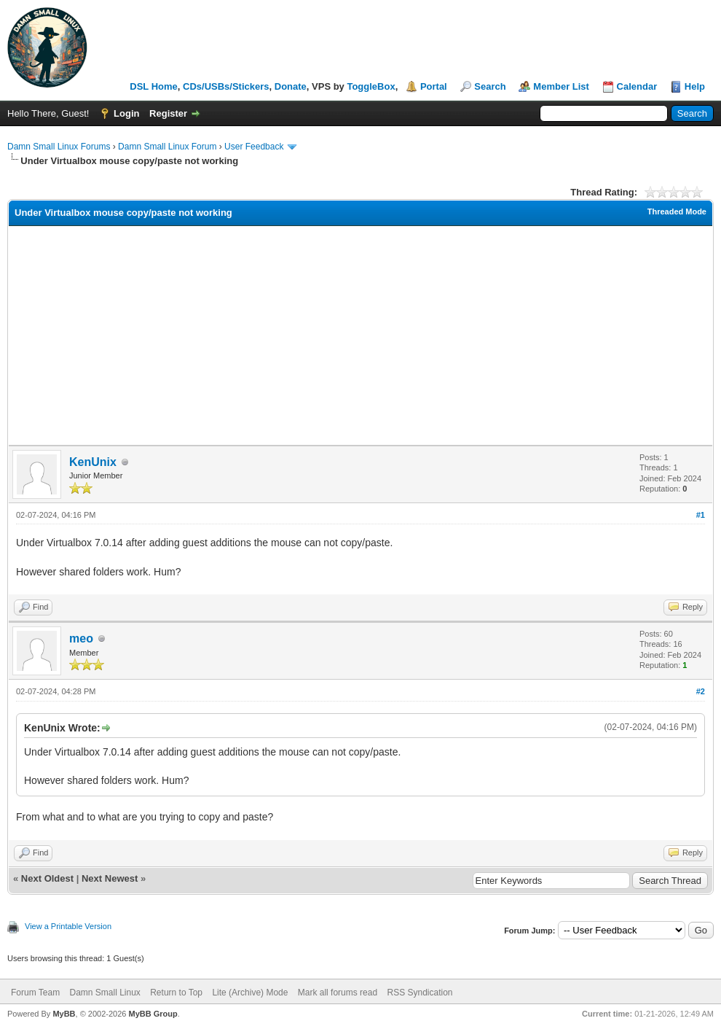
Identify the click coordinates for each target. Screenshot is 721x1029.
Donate (291, 86)
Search (489, 86)
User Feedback (253, 146)
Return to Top (176, 992)
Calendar (637, 86)
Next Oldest (47, 878)
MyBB (63, 1013)
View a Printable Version (68, 926)
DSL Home (154, 86)
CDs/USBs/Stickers (226, 86)
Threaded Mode (676, 211)
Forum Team (35, 992)
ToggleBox (371, 86)
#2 (700, 691)
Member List (561, 86)
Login (126, 113)
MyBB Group (152, 1013)
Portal (433, 86)
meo (81, 638)
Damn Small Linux (104, 992)
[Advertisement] (360, 335)
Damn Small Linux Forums (58, 146)
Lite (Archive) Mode (250, 992)
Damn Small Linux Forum (167, 146)
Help (695, 86)
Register (168, 113)
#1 (700, 514)
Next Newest (110, 878)
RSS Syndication (419, 992)
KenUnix (93, 462)
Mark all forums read (337, 992)
